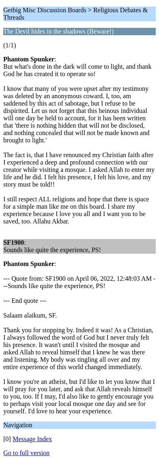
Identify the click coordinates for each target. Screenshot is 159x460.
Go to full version (26, 452)
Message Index (32, 438)
